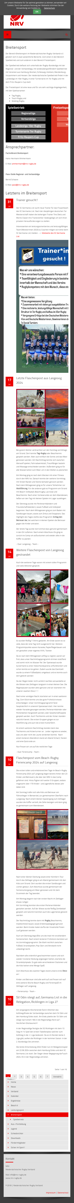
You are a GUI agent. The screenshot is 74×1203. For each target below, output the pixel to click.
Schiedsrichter (17, 1133)
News (13, 1086)
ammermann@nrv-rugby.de (24, 163)
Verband (14, 1091)
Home (13, 1082)
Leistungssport (17, 1110)
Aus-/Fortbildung (18, 1124)
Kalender (15, 1096)
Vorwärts (57, 1076)
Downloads (15, 1138)
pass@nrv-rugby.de (20, 184)
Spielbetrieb (18, 1119)
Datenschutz (63, 1192)
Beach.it (14, 1105)
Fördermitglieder (18, 1142)
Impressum (51, 1192)
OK (37, 12)
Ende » (11, 1079)
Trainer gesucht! (27, 200)
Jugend (14, 1128)
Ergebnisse (15, 1100)
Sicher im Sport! (18, 1147)
